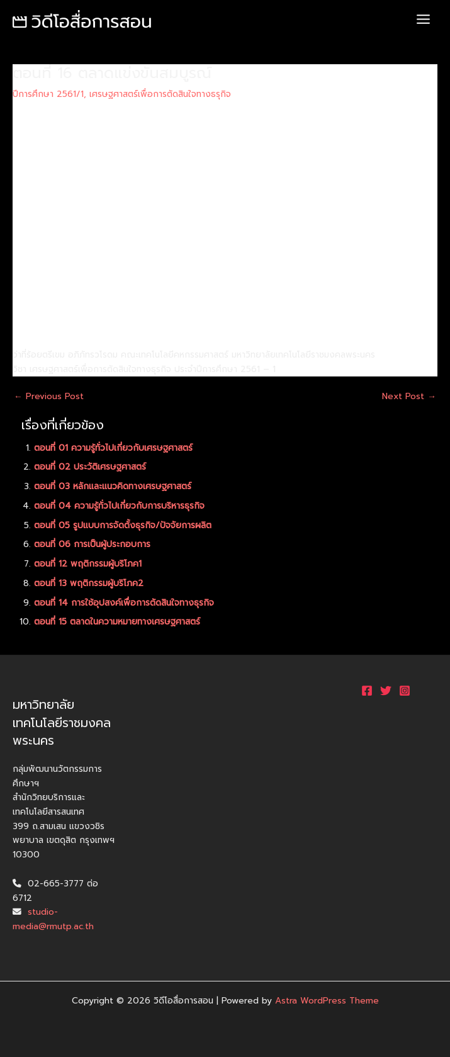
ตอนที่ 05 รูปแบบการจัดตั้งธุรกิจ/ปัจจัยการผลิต (122, 525)
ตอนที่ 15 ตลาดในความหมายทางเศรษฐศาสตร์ (117, 621)
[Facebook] (367, 690)
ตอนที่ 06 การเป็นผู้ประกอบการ (92, 544)
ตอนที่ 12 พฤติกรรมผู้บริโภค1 (88, 563)
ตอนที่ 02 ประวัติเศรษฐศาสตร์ (90, 466)
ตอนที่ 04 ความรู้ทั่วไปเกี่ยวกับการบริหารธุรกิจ (119, 505)
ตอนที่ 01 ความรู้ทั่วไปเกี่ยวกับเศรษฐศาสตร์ (113, 448)
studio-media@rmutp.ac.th (53, 919)
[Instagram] (404, 690)
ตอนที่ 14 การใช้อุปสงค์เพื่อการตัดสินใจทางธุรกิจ (124, 602)
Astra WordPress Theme (327, 1000)
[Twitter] (385, 690)
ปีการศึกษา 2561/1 (48, 94)
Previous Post (49, 396)
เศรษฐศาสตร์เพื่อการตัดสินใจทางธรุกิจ (160, 94)
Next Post (409, 396)
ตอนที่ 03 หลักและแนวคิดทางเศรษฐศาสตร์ (112, 486)
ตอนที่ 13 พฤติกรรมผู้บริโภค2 (88, 583)
